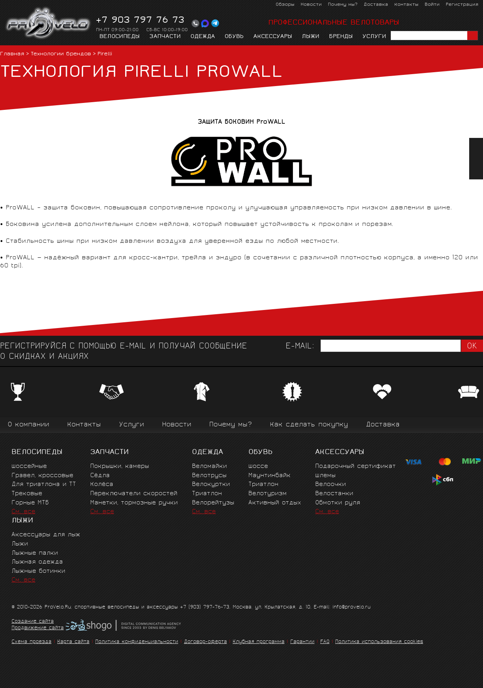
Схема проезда (31, 642)
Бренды (341, 37)
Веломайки (209, 467)
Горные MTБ (30, 503)
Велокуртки (211, 485)
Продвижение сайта (38, 628)
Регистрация (462, 5)
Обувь (234, 37)
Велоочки (330, 485)
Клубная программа (259, 642)
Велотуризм (267, 494)
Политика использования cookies (379, 642)
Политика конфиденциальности (136, 642)
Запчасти (165, 37)
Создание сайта (33, 622)
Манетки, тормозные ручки (134, 503)
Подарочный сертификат (355, 467)
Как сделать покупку (309, 425)
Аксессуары (272, 37)
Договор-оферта (205, 642)
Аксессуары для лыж (46, 535)
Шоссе (258, 467)
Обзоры (285, 5)
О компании (28, 425)
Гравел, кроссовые (42, 476)
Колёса (101, 485)
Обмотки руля (337, 503)
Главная (12, 54)
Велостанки (334, 494)
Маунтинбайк (269, 476)
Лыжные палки (35, 553)
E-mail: (300, 347)
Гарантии (302, 642)
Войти (432, 5)
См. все (23, 512)
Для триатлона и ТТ (44, 485)
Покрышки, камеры (119, 467)
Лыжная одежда (37, 562)
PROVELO (48, 23)
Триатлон (207, 494)
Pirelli (105, 54)
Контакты (406, 5)
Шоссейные (29, 467)
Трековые (27, 494)
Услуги (374, 37)
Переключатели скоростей (133, 494)
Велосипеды (119, 37)
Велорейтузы (213, 503)
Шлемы (325, 476)
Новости (311, 5)
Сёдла (100, 476)
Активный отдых (274, 503)
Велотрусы (209, 476)
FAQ (324, 642)
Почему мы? (342, 5)
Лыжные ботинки (38, 571)
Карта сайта (73, 642)
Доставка (376, 5)
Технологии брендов (61, 54)
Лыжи (310, 37)
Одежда (202, 37)
